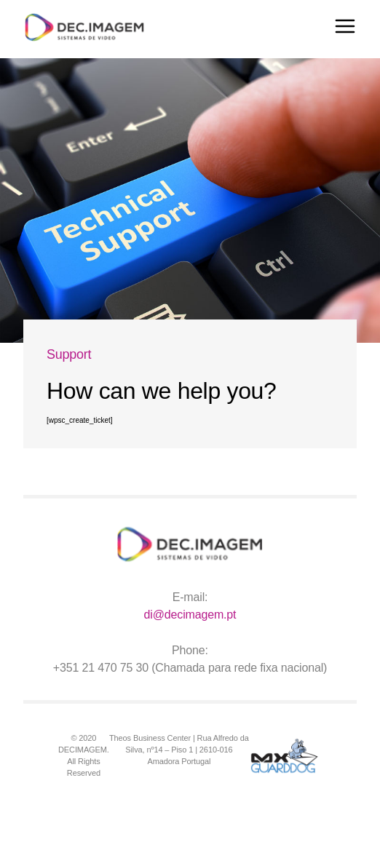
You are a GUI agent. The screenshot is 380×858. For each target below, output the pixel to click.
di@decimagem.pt (190, 614)
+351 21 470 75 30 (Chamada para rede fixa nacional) (190, 668)
